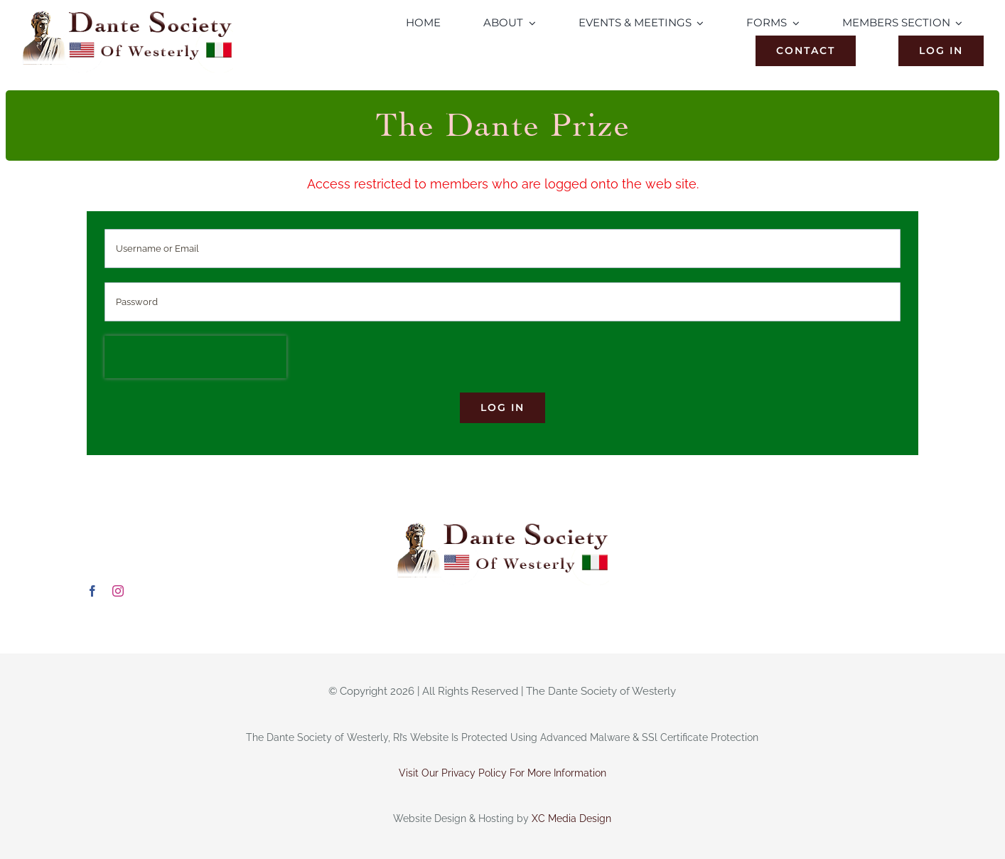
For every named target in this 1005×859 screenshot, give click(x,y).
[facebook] (92, 591)
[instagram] (118, 591)
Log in (502, 407)
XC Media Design (571, 818)
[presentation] (195, 357)
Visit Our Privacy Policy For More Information (502, 773)
